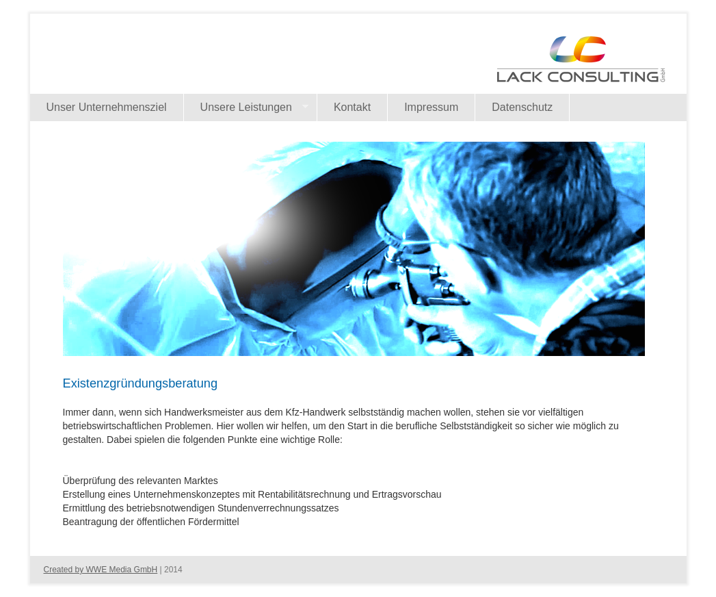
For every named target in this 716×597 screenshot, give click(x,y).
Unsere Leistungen (246, 107)
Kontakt (352, 107)
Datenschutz (522, 107)
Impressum (431, 107)
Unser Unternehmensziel (107, 107)
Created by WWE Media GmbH (101, 569)
